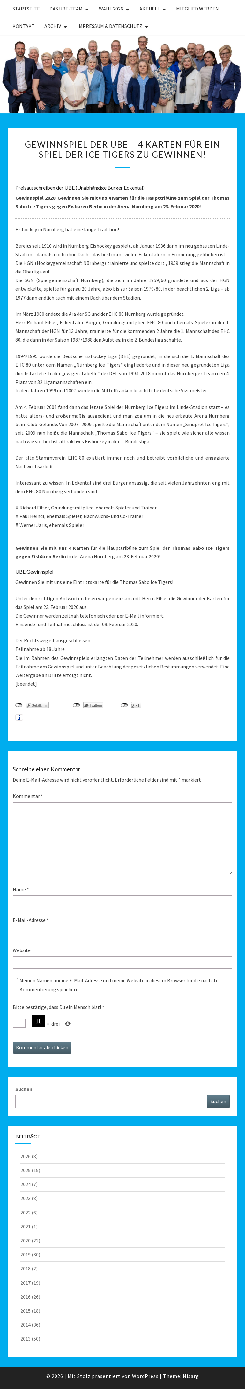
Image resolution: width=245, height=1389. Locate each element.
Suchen (23, 1089)
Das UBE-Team (66, 8)
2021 (25, 1226)
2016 (25, 1297)
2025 (25, 1170)
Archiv (52, 26)
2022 (25, 1212)
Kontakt (23, 26)
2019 (25, 1254)
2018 (25, 1268)
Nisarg (191, 1376)
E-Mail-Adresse (31, 920)
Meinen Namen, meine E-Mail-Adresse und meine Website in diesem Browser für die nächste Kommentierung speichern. (119, 984)
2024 (25, 1184)
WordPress (145, 1376)
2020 (25, 1240)
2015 (25, 1311)
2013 (25, 1339)
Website (22, 950)
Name (21, 889)
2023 (25, 1198)
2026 (25, 1156)
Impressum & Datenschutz (109, 26)
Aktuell (149, 8)
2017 (25, 1283)
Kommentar (28, 796)
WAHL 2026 (111, 8)
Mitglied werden (197, 8)
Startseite (26, 8)
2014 (25, 1325)
